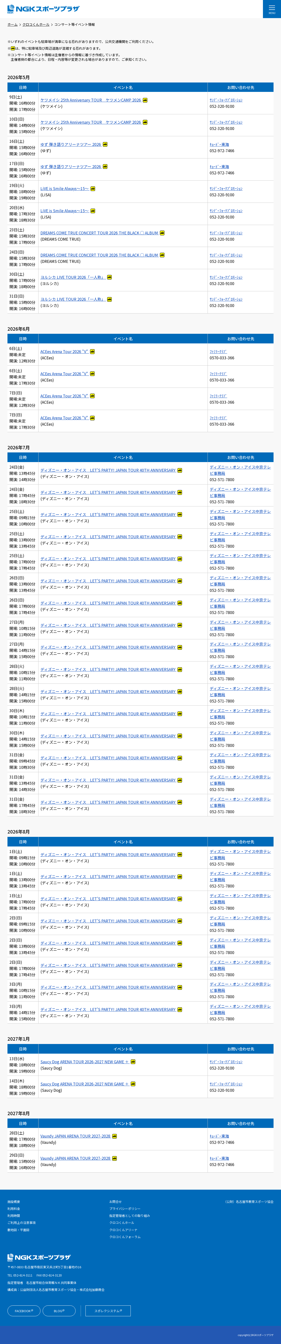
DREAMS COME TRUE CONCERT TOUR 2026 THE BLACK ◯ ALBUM (99, 233)
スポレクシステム (112, 1311)
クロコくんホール (35, 24)
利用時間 (13, 1215)
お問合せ (115, 1201)
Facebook (27, 1311)
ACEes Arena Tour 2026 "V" (64, 351)
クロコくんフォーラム (125, 1237)
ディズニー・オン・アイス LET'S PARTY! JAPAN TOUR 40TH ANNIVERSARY (108, 470)
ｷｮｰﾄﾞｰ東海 (219, 144)
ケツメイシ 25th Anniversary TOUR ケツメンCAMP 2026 (91, 100)
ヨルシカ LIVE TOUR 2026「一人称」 (73, 277)
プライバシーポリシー (125, 1208)
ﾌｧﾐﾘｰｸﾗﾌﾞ (218, 351)
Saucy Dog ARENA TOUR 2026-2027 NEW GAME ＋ (85, 1061)
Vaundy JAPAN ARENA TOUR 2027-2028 (75, 1136)
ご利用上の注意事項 (21, 1222)
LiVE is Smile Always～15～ (65, 188)
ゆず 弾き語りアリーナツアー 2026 (71, 144)
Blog (65, 1311)
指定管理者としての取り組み (129, 1215)
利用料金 (13, 1208)
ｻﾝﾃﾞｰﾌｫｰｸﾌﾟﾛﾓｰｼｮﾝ (226, 100)
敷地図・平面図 (18, 1230)
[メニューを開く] (272, 9)
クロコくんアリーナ (123, 1230)
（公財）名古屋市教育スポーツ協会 (248, 1201)
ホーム (12, 24)
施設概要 (13, 1201)
